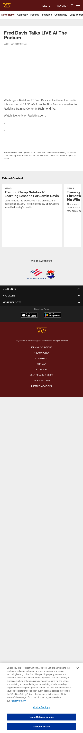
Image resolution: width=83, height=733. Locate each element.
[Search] (72, 5)
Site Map (41, 364)
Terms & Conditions (41, 347)
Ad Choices (41, 369)
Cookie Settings (41, 380)
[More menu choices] (78, 5)
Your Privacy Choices (41, 375)
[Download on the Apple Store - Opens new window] (29, 315)
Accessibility (41, 358)
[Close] (77, 668)
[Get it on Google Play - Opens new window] (52, 317)
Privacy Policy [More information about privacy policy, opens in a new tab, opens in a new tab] (18, 700)
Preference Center (41, 386)
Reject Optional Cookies (41, 717)
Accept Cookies (41, 726)
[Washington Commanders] (41, 331)
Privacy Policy (42, 353)
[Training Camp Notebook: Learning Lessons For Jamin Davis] (32, 198)
